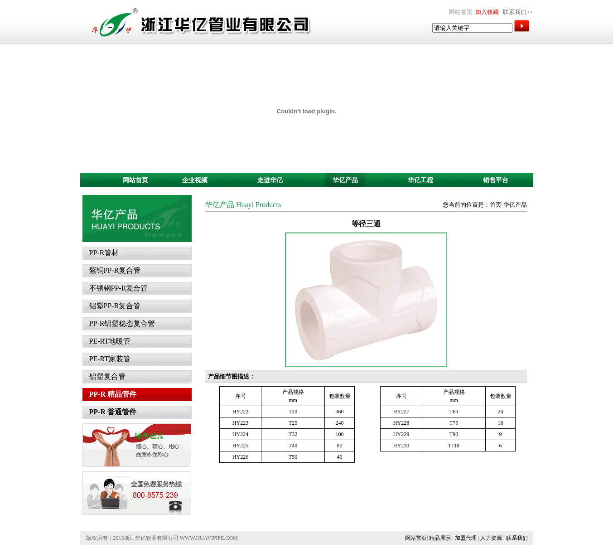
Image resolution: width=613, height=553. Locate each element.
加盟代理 (466, 538)
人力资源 (491, 538)
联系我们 (517, 538)
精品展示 (440, 538)
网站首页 (416, 538)
